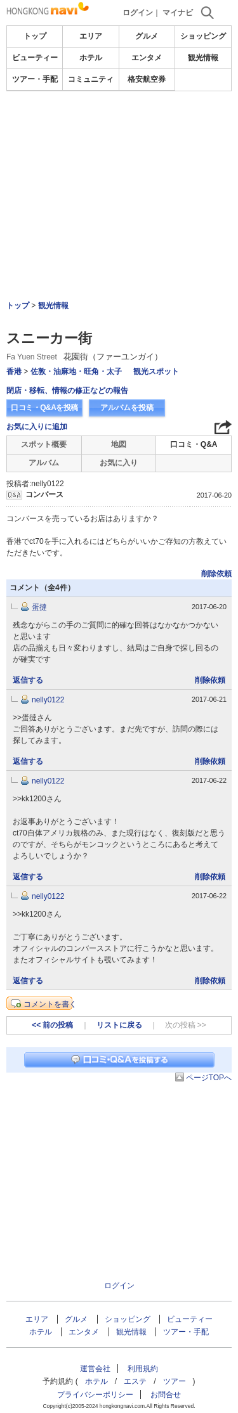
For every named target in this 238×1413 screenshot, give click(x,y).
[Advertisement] (119, 161)
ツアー (174, 1381)
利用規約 (143, 1368)
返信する (28, 680)
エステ (135, 1381)
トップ (34, 36)
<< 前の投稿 (52, 1025)
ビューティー (35, 57)
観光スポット (156, 371)
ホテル (90, 57)
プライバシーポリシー (95, 1394)
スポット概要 (44, 444)
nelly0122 (48, 699)
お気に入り (119, 462)
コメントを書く (50, 1004)
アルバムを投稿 (127, 407)
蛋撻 (39, 607)
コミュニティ (91, 79)
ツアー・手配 (35, 79)
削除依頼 (216, 573)
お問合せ (165, 1394)
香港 (14, 371)
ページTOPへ (209, 1077)
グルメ (146, 36)
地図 (118, 444)
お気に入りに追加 (36, 426)
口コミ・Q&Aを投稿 (44, 407)
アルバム (44, 462)
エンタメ (146, 57)
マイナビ (177, 12)
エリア (90, 36)
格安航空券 (147, 79)
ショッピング (203, 36)
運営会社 (95, 1368)
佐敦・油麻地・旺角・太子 (76, 371)
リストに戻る (119, 1025)
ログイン (137, 12)
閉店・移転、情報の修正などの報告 (67, 390)
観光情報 (203, 57)
